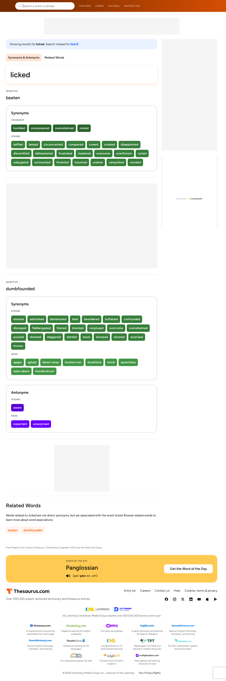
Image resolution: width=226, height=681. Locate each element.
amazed (18, 319)
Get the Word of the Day (188, 569)
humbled (19, 128)
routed (84, 128)
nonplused (96, 328)
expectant (20, 424)
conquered (76, 144)
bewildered (91, 319)
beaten (12, 530)
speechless (128, 362)
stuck (86, 337)
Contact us (162, 590)
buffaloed (111, 319)
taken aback (21, 371)
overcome (103, 153)
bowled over (73, 362)
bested (33, 144)
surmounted (42, 162)
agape (17, 362)
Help (177, 590)
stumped (102, 337)
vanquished (116, 162)
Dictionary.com (218, 6)
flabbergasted (41, 328)
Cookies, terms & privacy (201, 590)
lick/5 (74, 44)
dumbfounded (32, 530)
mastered (84, 153)
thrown (18, 346)
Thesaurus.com (8, 6)
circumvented (53, 144)
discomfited (21, 153)
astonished (37, 319)
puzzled (18, 337)
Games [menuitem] (99, 6)
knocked (77, 328)
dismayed (19, 328)
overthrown (124, 153)
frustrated (65, 153)
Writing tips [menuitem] (132, 6)
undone (98, 162)
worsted (135, 162)
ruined (142, 153)
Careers (145, 590)
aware (17, 407)
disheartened (44, 153)
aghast (32, 362)
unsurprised (41, 424)
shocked (35, 337)
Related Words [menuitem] (54, 57)
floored (61, 328)
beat (75, 319)
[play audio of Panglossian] (68, 576)
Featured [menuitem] (85, 6)
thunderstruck (44, 371)
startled (72, 337)
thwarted (62, 162)
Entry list (130, 590)
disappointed (129, 144)
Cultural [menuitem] (114, 6)
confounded (132, 319)
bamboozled (58, 319)
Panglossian (82, 567)
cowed (93, 144)
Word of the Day (77, 561)
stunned (119, 337)
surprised (136, 337)
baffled (18, 144)
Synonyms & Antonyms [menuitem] (23, 57)
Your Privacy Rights (150, 672)
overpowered (40, 128)
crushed (109, 144)
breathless (94, 362)
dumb (111, 362)
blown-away (50, 362)
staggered (54, 337)
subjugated (20, 162)
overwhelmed (64, 128)
